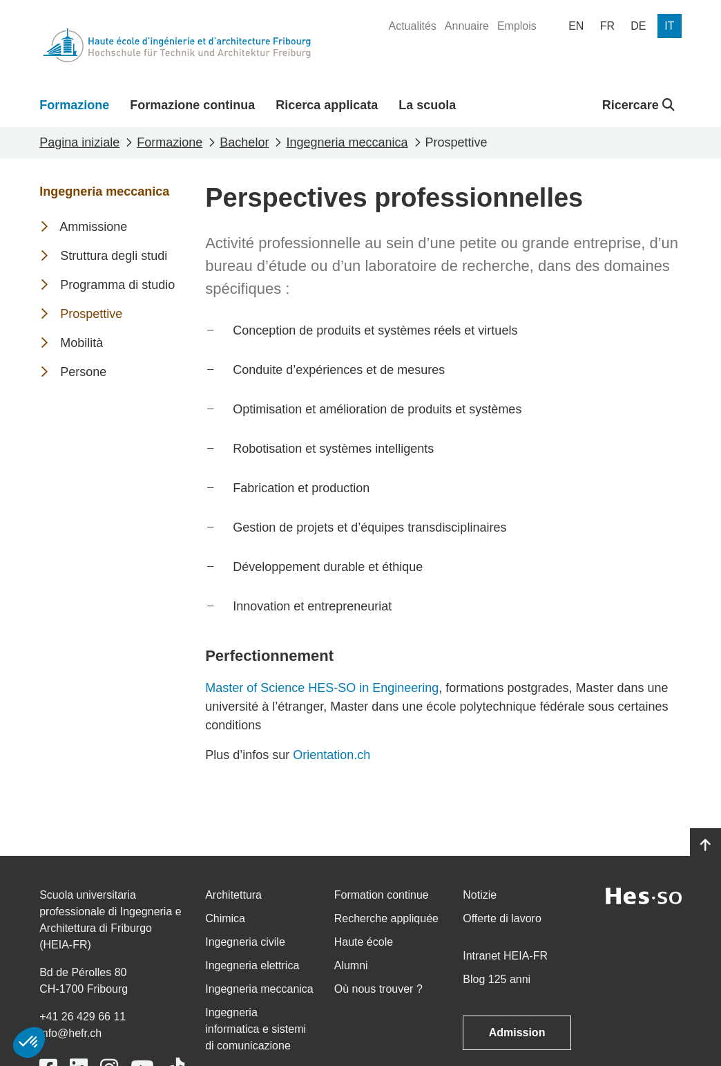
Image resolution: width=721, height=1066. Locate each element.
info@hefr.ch (70, 1033)
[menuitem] (412, 26)
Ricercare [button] (638, 105)
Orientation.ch (331, 755)
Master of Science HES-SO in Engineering (322, 688)
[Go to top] (705, 845)
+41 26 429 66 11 (82, 1016)
